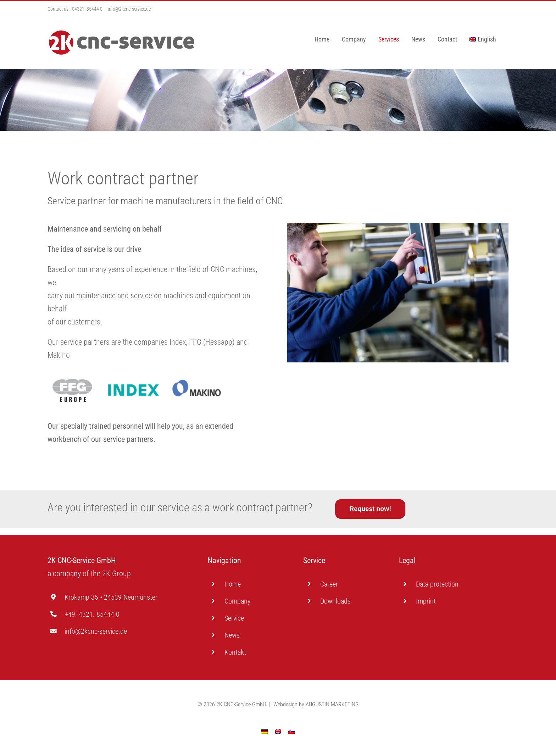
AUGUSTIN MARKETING (332, 692)
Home (232, 584)
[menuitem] (482, 39)
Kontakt (235, 652)
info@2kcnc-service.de (129, 9)
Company (237, 601)
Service (234, 618)
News (232, 635)
